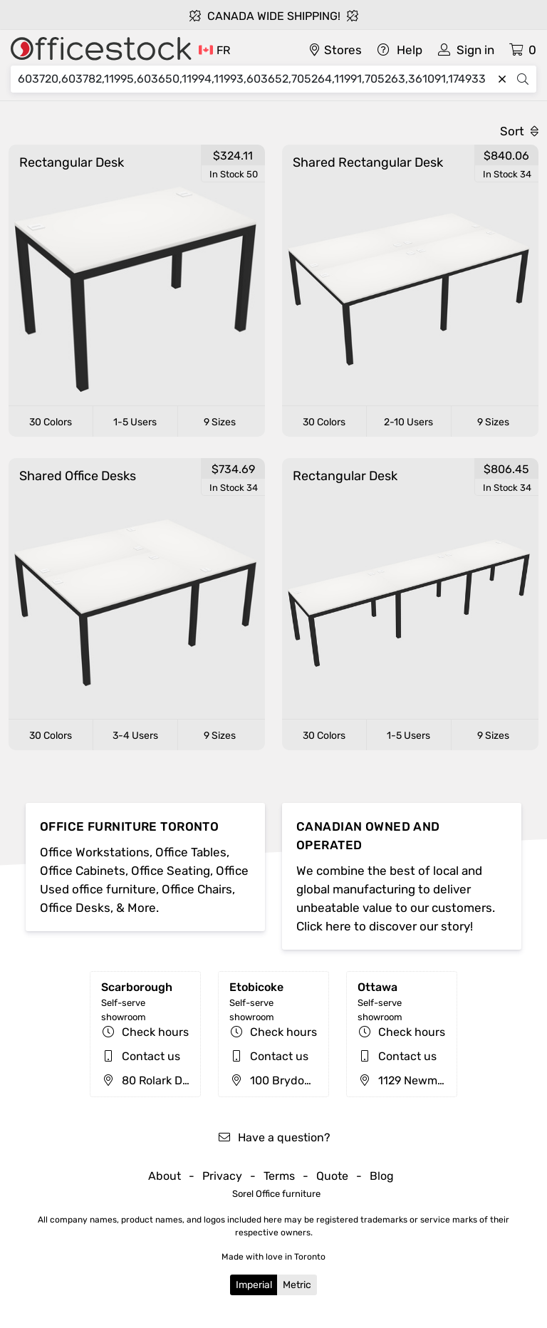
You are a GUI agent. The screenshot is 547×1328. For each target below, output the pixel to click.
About (164, 1176)
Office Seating (170, 870)
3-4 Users (135, 736)
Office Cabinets (82, 870)
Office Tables (190, 852)
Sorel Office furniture (276, 1193)
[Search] (255, 79)
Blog (382, 1176)
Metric (297, 1285)
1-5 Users (135, 422)
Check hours (155, 1032)
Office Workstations (95, 852)
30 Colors (50, 422)
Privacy (222, 1176)
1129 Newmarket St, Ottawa (440, 1080)
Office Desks (75, 908)
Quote (332, 1176)
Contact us (151, 1056)
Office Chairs (197, 889)
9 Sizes (220, 422)
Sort (519, 131)
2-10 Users (408, 422)
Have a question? (273, 1137)
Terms (279, 1176)
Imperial (254, 1285)
